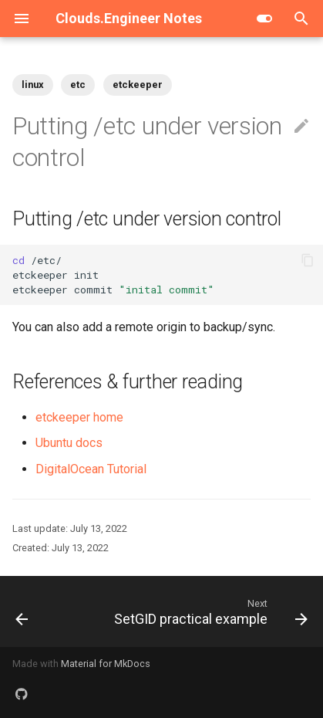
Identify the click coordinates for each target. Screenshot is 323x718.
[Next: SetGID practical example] (209, 611)
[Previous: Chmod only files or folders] (22, 611)
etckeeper (138, 84)
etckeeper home (79, 417)
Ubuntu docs (69, 442)
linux (33, 84)
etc (78, 84)
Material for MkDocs (105, 663)
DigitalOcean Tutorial (90, 469)
